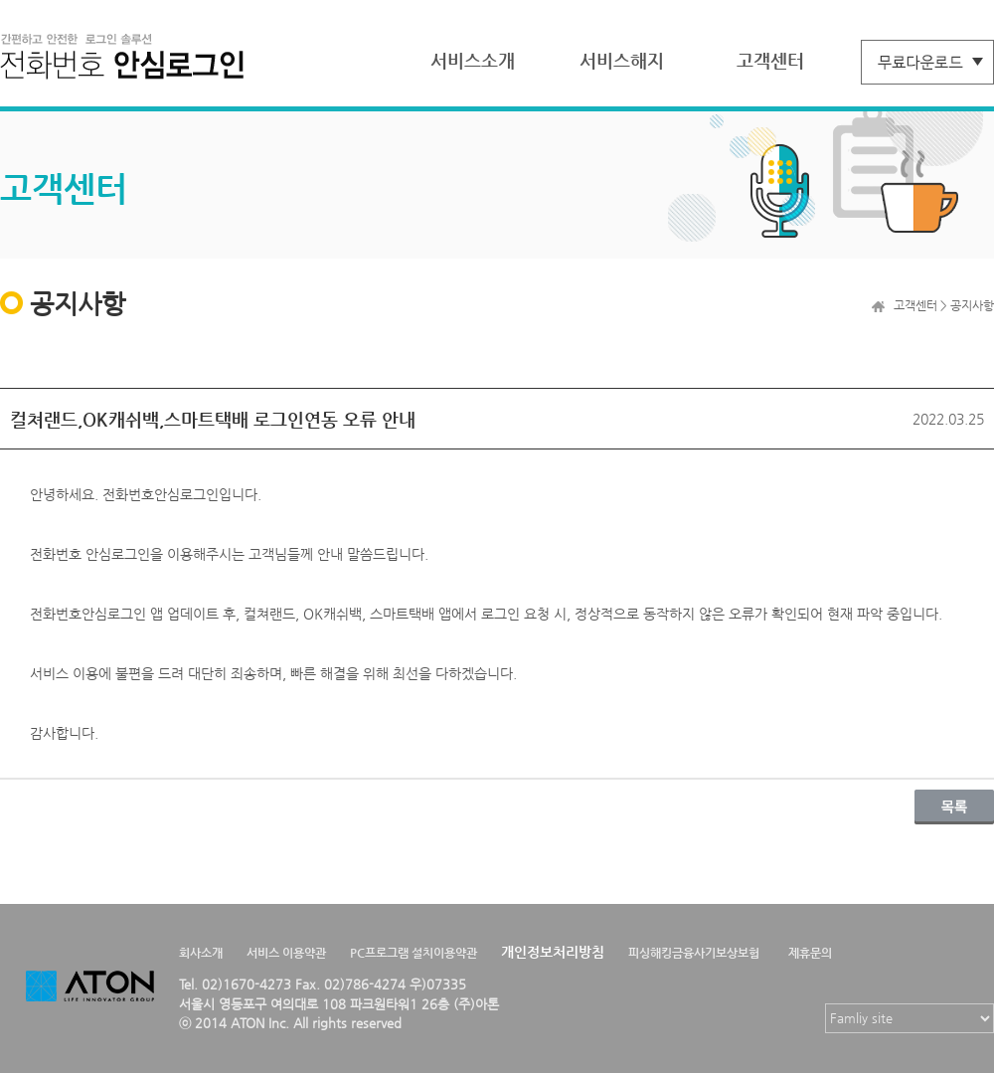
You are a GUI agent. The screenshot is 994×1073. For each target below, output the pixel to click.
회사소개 (201, 953)
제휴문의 (810, 953)
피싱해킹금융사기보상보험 (693, 953)
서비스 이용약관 (286, 953)
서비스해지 (622, 60)
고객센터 (770, 60)
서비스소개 (472, 60)
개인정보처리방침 (552, 952)
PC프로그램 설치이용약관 (413, 953)
